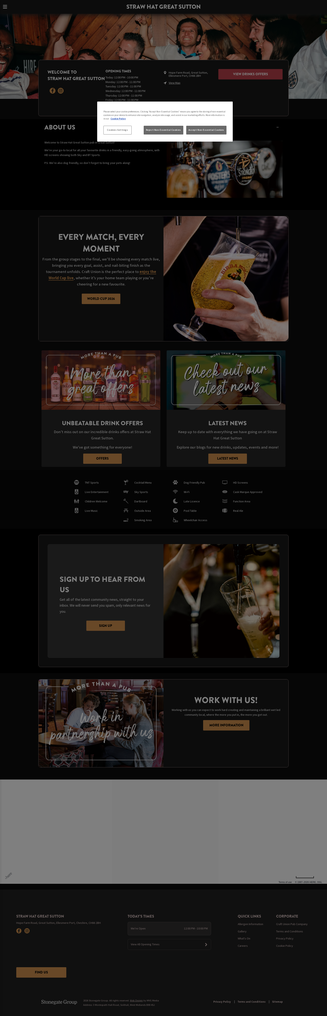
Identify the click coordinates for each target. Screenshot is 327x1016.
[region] (165, 122)
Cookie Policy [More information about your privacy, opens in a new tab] (118, 118)
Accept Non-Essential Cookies (206, 129)
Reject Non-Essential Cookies (163, 129)
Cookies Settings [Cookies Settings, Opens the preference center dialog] (117, 129)
